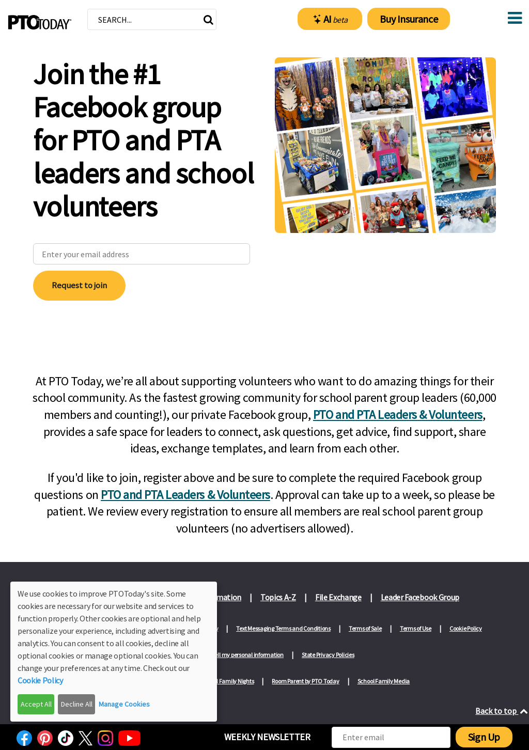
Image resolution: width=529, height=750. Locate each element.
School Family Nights (227, 681)
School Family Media (383, 681)
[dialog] (113, 652)
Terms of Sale (365, 628)
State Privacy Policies (328, 655)
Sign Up (484, 736)
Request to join (79, 285)
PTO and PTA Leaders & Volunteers (398, 415)
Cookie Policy (465, 628)
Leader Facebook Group (420, 597)
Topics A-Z (278, 597)
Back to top (502, 711)
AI (330, 19)
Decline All (76, 704)
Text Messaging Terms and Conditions (283, 628)
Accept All (36, 704)
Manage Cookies (124, 704)
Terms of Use (415, 628)
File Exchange (338, 597)
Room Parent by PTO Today (305, 681)
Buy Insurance (409, 18)
